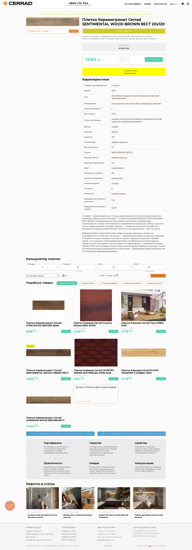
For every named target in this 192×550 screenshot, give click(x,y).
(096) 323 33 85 (69, 537)
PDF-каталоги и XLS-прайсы (40, 534)
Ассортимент (133, 4)
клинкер (61, 546)
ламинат (124, 142)
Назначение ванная (132, 283)
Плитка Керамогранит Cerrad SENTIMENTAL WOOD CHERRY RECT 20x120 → (133, 434)
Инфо (147, 4)
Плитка (114, 183)
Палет (136, 264)
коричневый (117, 168)
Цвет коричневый (67, 283)
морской (115, 121)
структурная (144, 96)
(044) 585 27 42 (69, 534)
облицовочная (118, 98)
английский (137, 119)
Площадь (31, 264)
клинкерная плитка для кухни (146, 248)
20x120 (114, 132)
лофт (159, 119)
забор (137, 103)
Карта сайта (108, 546)
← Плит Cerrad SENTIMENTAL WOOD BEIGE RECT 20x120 (61, 434)
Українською (103, 540)
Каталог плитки (33, 531)
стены (114, 103)
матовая (155, 96)
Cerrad (114, 127)
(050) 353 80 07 (69, 540)
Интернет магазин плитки (39, 540)
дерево (115, 142)
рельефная (116, 96)
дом (151, 103)
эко (121, 119)
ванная (157, 103)
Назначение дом (154, 283)
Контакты (160, 4)
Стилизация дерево (109, 283)
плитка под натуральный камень (101, 251)
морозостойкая (130, 96)
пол (126, 103)
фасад (121, 103)
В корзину (153, 59)
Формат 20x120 (88, 283)
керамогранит (51, 546)
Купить (74, 31)
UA (171, 4)
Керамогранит (118, 193)
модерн (115, 119)
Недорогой (117, 178)
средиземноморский (131, 121)
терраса (145, 103)
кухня (131, 103)
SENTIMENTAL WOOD (121, 152)
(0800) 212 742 (68, 531)
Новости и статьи (40, 484)
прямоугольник (119, 157)
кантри (127, 119)
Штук (100, 264)
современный (150, 119)
